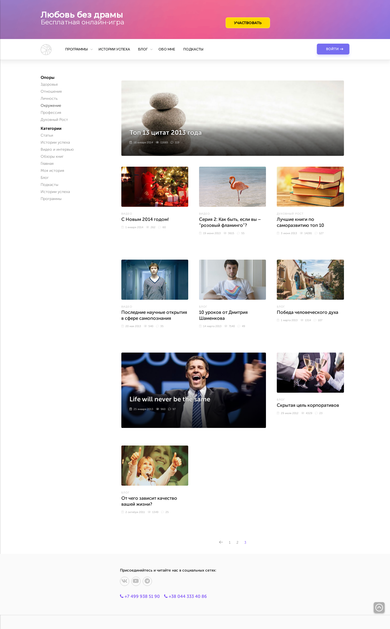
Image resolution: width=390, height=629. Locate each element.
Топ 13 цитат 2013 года (165, 132)
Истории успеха (114, 49)
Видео (126, 213)
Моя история (52, 171)
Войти (332, 49)
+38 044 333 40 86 (185, 596)
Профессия (51, 113)
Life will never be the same (169, 399)
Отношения (51, 91)
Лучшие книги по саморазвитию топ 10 (300, 222)
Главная (47, 164)
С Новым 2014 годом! (145, 219)
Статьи (47, 135)
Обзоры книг (52, 156)
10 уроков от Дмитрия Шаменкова (223, 315)
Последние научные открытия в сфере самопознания (154, 315)
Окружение (51, 106)
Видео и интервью (57, 149)
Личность (49, 98)
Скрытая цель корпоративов (308, 405)
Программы (76, 49)
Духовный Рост (290, 213)
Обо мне (166, 49)
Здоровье (49, 84)
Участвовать (248, 23)
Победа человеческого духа (307, 312)
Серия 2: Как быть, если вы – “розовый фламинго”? (230, 222)
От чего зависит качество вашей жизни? (149, 501)
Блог (143, 49)
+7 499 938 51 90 (140, 596)
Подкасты (193, 49)
